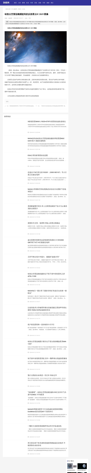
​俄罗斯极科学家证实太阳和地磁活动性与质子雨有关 (81, 55)
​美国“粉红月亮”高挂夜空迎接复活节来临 (81, 46)
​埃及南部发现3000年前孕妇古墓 (71, 18)
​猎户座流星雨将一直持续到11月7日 (42, 326)
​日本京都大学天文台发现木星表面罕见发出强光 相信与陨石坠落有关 (77, 144)
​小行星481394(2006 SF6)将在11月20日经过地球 (71, 37)
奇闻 (32, 3)
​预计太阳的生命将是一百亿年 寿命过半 (43, 378)
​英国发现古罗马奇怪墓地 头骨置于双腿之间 (77, 223)
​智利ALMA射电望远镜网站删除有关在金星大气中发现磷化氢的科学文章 (81, 27)
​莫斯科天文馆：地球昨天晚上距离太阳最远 (44, 223)
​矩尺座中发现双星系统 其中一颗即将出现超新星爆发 (45, 361)
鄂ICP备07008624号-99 (23, 469)
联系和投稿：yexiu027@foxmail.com (13, 466)
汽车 (44, 3)
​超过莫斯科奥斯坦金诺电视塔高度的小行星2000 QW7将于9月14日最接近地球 (44, 241)
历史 (36, 3)
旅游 (48, 3)
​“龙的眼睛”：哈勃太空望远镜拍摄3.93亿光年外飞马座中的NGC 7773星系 (45, 396)
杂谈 (40, 3)
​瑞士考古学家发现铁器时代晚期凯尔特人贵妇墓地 (77, 215)
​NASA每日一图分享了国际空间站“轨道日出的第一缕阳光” (45, 293)
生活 (27, 3)
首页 (15, 3)
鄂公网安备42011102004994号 (10, 469)
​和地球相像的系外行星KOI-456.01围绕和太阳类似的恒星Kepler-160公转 (71, 55)
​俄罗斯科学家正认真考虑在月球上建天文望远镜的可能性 (81, 37)
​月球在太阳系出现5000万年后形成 (77, 234)
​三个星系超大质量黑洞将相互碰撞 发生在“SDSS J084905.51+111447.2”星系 (77, 116)
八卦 (19, 3)
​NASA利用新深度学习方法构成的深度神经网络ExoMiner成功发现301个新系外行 (45, 413)
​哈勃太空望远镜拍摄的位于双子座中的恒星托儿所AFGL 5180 (44, 275)
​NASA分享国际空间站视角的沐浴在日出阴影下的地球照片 (45, 189)
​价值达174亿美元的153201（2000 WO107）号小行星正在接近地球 (41, 172)
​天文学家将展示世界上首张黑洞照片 (77, 239)
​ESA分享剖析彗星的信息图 (38, 154)
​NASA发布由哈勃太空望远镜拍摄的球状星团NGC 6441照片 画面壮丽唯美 (45, 138)
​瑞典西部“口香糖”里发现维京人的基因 (77, 202)
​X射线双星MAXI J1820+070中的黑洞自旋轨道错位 (23, 103)
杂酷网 (15, 9)
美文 (52, 3)
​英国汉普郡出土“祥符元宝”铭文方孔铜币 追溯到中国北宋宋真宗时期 (77, 98)
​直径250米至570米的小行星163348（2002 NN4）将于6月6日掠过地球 (77, 136)
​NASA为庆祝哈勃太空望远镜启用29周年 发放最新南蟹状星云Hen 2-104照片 (60, 103)
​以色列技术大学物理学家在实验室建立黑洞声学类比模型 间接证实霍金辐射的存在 (44, 310)
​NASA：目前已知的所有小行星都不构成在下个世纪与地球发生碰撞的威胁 (77, 189)
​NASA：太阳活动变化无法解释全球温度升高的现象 (71, 46)
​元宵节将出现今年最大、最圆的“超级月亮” (44, 257)
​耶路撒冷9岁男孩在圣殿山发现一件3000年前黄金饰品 (77, 229)
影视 (23, 3)
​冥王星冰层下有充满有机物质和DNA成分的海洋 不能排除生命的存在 (45, 447)
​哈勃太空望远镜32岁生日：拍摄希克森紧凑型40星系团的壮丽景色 (77, 123)
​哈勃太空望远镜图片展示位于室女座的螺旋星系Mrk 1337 (44, 344)
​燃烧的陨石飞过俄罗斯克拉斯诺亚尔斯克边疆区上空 (77, 245)
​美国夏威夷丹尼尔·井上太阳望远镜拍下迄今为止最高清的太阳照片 (45, 206)
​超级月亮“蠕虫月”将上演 (75, 149)
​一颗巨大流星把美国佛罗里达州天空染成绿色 (44, 430)
